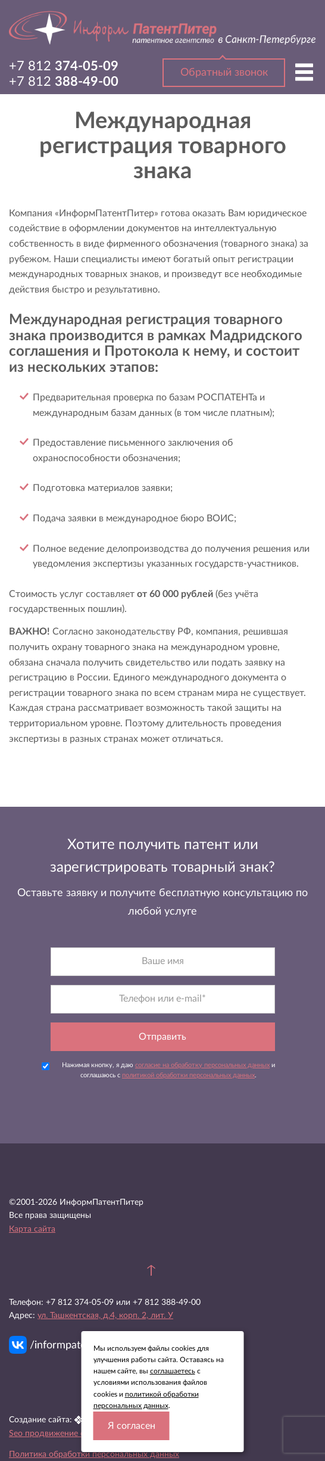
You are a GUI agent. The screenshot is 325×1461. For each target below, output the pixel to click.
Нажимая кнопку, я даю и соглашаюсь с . (159, 1070)
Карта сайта (32, 1229)
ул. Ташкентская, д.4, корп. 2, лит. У (105, 1315)
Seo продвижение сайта (55, 1433)
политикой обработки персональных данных (188, 1075)
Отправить (162, 1037)
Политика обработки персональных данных (94, 1454)
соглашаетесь (172, 1371)
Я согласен (131, 1426)
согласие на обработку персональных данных (202, 1065)
